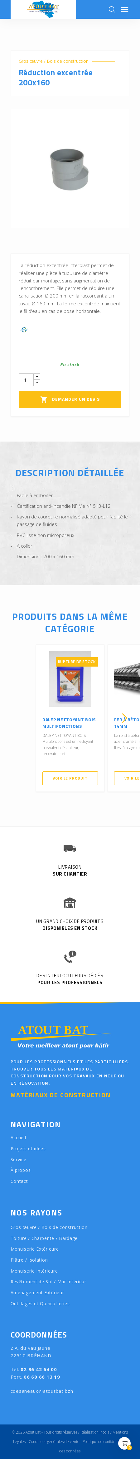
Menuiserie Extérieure (35, 1249)
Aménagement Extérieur (37, 1292)
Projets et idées (28, 1148)
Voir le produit (70, 778)
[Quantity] (26, 379)
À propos (21, 1170)
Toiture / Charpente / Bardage (44, 1238)
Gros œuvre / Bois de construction (54, 61)
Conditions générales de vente (54, 1441)
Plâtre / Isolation (29, 1260)
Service (19, 1159)
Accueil (18, 1137)
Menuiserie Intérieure (34, 1271)
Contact (19, 1181)
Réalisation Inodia (94, 1432)
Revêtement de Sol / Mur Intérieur (48, 1282)
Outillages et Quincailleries (40, 1303)
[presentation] (15, 718)
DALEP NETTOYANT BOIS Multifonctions (69, 722)
